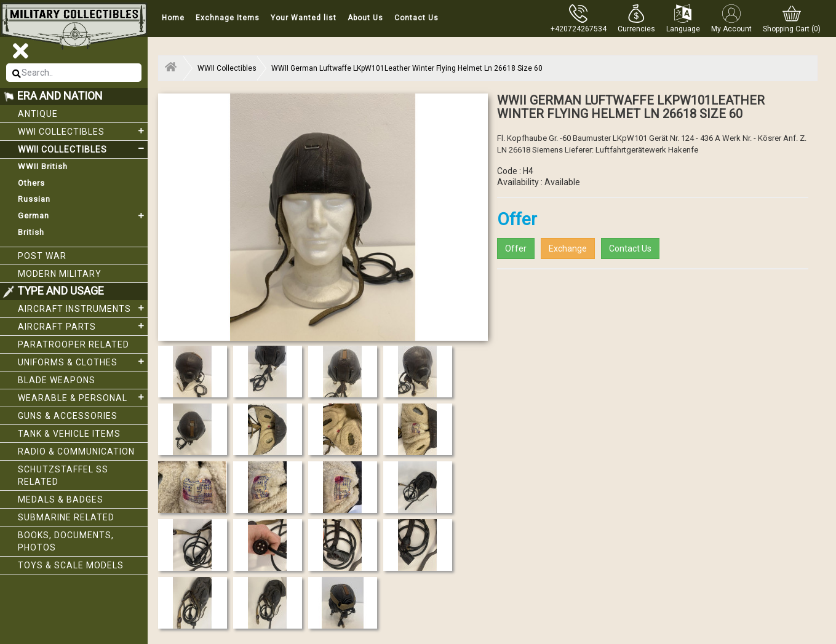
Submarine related (66, 517)
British (31, 232)
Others (31, 183)
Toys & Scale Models (71, 565)
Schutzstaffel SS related (63, 475)
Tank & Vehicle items (69, 434)
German (83, 215)
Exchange (568, 248)
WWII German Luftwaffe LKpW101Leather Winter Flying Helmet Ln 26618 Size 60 (407, 68)
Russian (34, 199)
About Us (365, 18)
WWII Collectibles (83, 148)
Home (173, 18)
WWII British (43, 166)
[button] (636, 18)
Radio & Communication (76, 451)
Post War (42, 256)
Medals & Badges (60, 499)
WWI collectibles (83, 131)
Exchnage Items (228, 18)
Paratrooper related (73, 344)
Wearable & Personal (83, 397)
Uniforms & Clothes (83, 361)
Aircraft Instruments (83, 308)
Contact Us (416, 18)
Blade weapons (56, 380)
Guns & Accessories (67, 416)
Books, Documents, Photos (66, 541)
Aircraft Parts (83, 326)
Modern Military (60, 274)
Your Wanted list (303, 18)
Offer (516, 248)
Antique (38, 114)
